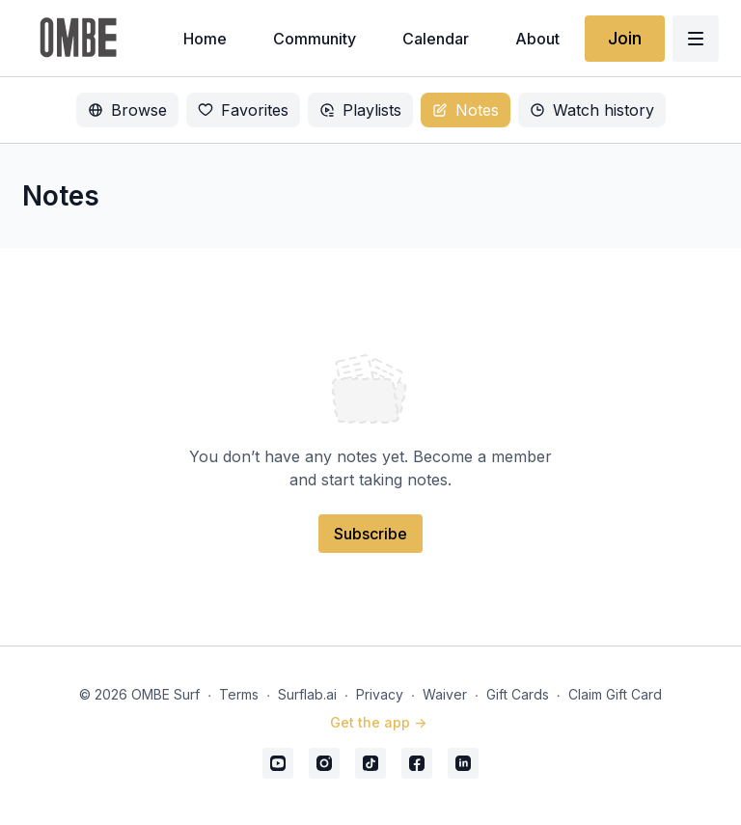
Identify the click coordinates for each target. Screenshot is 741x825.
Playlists (360, 110)
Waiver (445, 694)
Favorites (243, 110)
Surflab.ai (307, 694)
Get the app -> (378, 722)
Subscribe (370, 533)
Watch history (592, 110)
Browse (127, 110)
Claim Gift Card (615, 694)
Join (625, 38)
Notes (465, 110)
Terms (239, 694)
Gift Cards (517, 694)
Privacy (379, 694)
